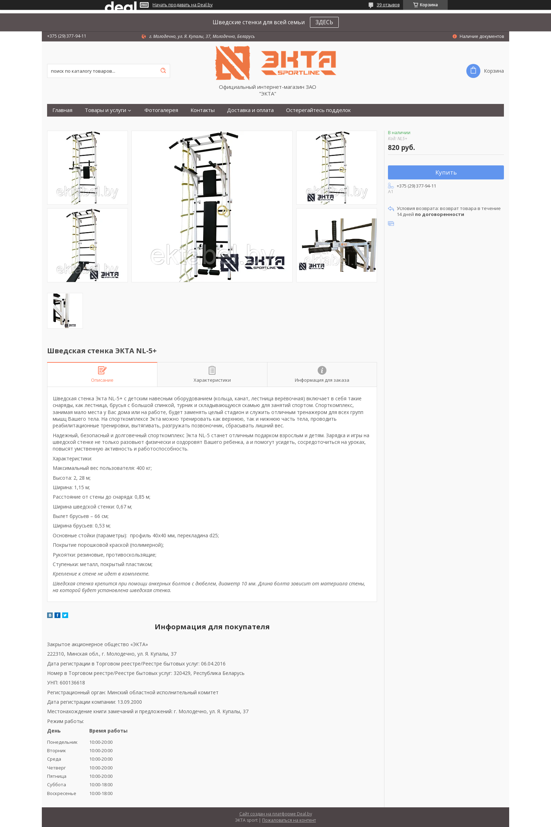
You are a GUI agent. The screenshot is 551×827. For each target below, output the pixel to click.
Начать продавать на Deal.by (183, 4)
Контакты (202, 110)
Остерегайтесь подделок (318, 110)
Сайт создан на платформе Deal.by (275, 814)
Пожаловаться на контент (289, 820)
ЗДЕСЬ (324, 22)
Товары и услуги (105, 110)
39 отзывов (388, 5)
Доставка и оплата (250, 110)
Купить (446, 172)
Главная (62, 110)
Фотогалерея (161, 110)
